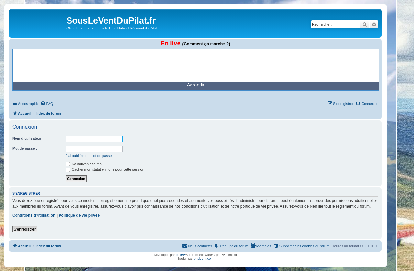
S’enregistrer (25, 229)
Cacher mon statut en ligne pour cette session (105, 169)
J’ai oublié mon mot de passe (89, 156)
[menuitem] (46, 103)
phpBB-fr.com (203, 258)
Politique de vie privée (79, 215)
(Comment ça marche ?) (206, 43)
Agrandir (195, 84)
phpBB (180, 255)
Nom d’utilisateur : (28, 138)
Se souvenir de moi (84, 164)
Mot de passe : (24, 148)
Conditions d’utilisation (33, 215)
